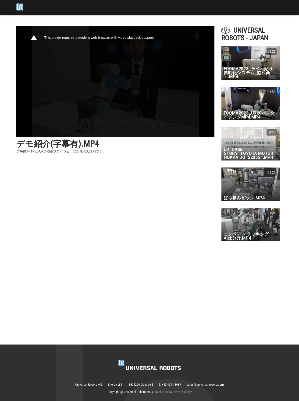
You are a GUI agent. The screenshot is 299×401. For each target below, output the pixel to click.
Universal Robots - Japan (244, 34)
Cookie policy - (164, 392)
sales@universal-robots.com (205, 384)
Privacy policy (183, 392)
